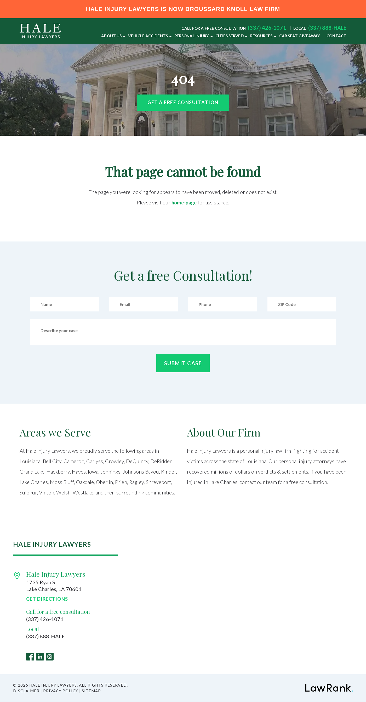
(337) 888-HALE (327, 28)
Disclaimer (26, 691)
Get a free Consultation (183, 102)
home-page (184, 202)
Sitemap (91, 691)
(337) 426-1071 (267, 28)
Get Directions (47, 599)
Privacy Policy (60, 691)
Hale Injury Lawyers (55, 574)
